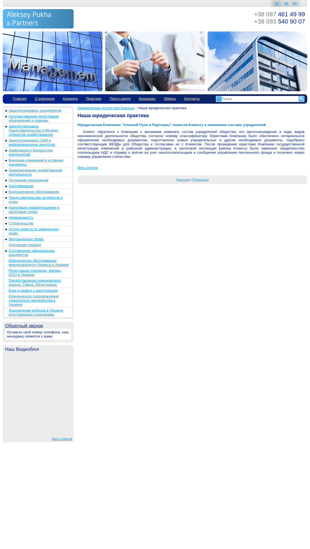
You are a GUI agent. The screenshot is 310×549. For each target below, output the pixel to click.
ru (277, 3)
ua (286, 3)
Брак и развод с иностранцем (33, 290)
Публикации (200, 179)
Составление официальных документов (32, 253)
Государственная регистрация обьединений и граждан (34, 118)
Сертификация (21, 186)
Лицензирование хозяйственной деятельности (35, 172)
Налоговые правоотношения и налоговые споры (34, 209)
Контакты (192, 98)
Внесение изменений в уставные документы (36, 162)
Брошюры (147, 98)
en (294, 3)
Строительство (21, 223)
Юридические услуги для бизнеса (106, 108)
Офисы (170, 98)
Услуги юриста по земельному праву (34, 231)
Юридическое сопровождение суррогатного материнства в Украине (34, 300)
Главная (19, 98)
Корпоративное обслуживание (34, 192)
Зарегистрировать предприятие (35, 110)
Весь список (62, 439)
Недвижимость (21, 217)
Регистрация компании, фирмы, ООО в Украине (35, 272)
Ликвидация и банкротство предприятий (31, 152)
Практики (93, 98)
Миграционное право (26, 239)
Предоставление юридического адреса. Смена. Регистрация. (35, 282)
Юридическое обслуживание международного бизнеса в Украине (39, 262)
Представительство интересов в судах (36, 199)
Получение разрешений (28, 180)
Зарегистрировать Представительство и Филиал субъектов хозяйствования (33, 130)
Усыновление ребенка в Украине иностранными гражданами (36, 312)
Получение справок (25, 245)
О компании (45, 98)
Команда (70, 98)
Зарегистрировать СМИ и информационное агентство (32, 142)
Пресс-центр (120, 98)
